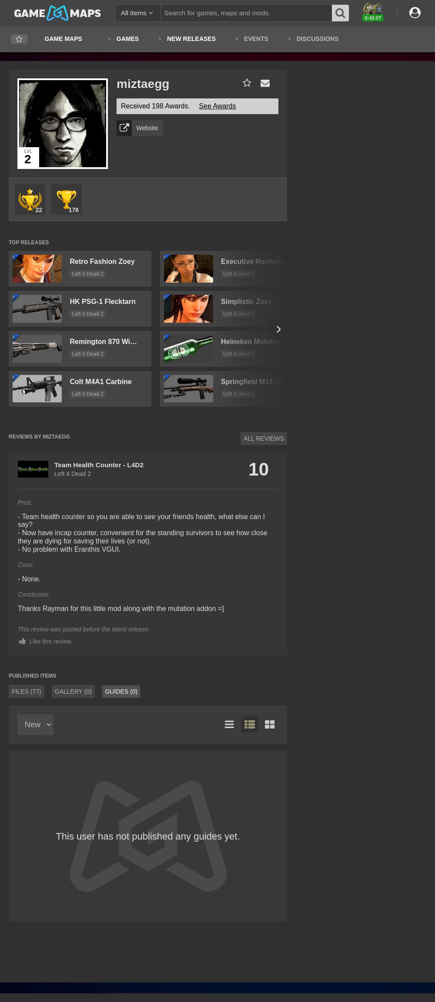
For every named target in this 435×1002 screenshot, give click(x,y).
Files (26, 691)
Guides (121, 691)
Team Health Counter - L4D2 (99, 465)
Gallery (73, 691)
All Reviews (264, 438)
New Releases (191, 38)
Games (128, 38)
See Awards (217, 106)
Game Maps (63, 38)
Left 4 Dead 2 (88, 274)
